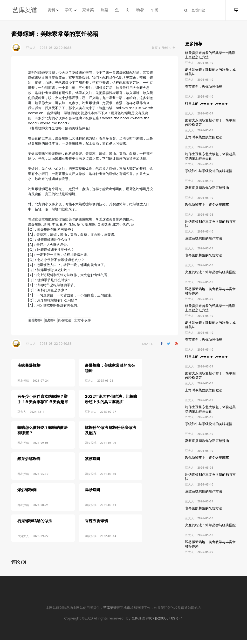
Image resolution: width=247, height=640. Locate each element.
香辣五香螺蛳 (88, 501)
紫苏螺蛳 (84, 447)
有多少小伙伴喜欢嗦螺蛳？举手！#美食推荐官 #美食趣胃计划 (42, 398)
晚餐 (140, 10)
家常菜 (88, 10)
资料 (51, 10)
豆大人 (31, 48)
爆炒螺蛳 (84, 474)
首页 (155, 48)
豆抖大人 (82, 407)
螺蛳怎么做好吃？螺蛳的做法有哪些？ (42, 422)
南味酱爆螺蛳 (29, 365)
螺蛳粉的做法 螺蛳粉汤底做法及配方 (102, 422)
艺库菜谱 (24, 10)
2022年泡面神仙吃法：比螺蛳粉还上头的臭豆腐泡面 (102, 395)
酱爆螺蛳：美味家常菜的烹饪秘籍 (101, 368)
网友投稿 (23, 380)
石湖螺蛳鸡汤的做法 (34, 501)
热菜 (104, 10)
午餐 (154, 10)
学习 (69, 10)
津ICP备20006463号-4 (164, 618)
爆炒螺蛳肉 (27, 474)
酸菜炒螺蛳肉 (29, 447)
